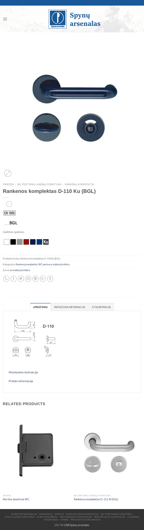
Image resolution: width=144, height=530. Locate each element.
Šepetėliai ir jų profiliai (109, 516)
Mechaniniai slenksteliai (76, 516)
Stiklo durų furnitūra (20, 516)
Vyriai (64, 519)
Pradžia (8, 184)
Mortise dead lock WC (16, 499)
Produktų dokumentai (86, 519)
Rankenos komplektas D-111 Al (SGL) (96, 499)
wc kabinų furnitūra (20, 270)
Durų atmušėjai (47, 516)
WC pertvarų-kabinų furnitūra (39, 184)
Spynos (59, 514)
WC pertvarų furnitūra (116, 514)
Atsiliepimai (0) (101, 307)
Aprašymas (40, 307)
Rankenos (45, 514)
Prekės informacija (21, 381)
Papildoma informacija (69, 307)
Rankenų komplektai (79, 184)
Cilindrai (133, 516)
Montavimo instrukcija (23, 372)
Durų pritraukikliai (24, 514)
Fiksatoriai (51, 519)
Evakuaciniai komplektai (82, 514)
